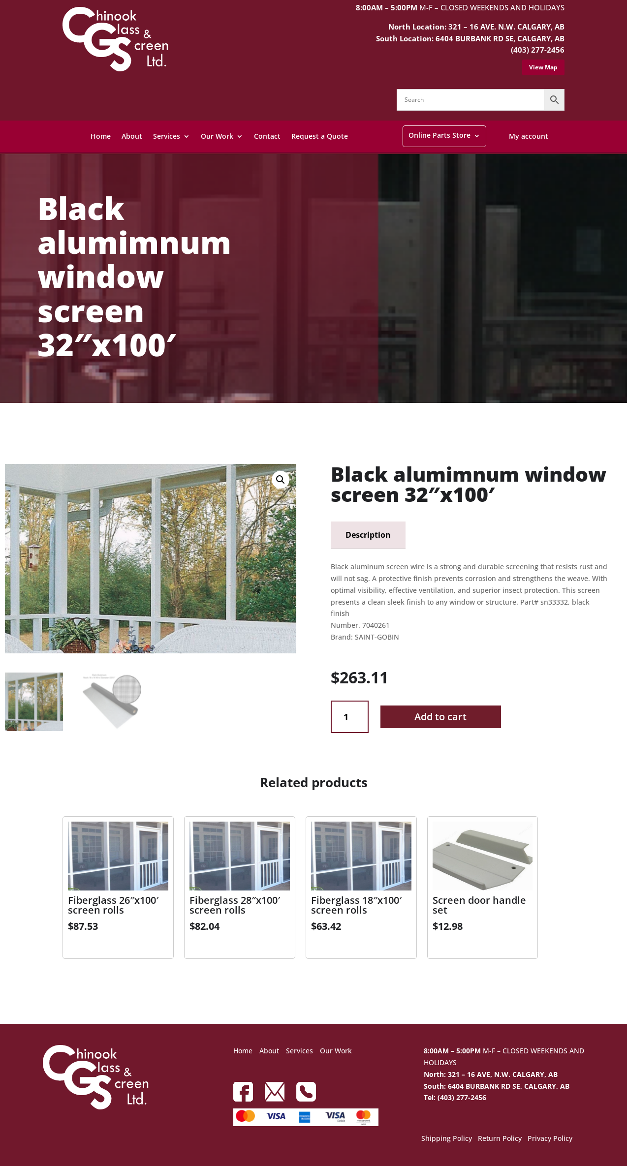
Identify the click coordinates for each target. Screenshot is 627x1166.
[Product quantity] (350, 717)
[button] (280, 480)
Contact (267, 136)
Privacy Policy (550, 1139)
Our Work (217, 136)
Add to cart (440, 716)
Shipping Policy (446, 1139)
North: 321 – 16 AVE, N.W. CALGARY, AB (491, 1074)
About (132, 136)
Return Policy (500, 1139)
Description (368, 534)
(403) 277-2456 (537, 50)
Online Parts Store (439, 135)
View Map (543, 67)
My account (528, 136)
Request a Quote (319, 136)
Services (166, 136)
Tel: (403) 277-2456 (455, 1097)
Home (101, 136)
